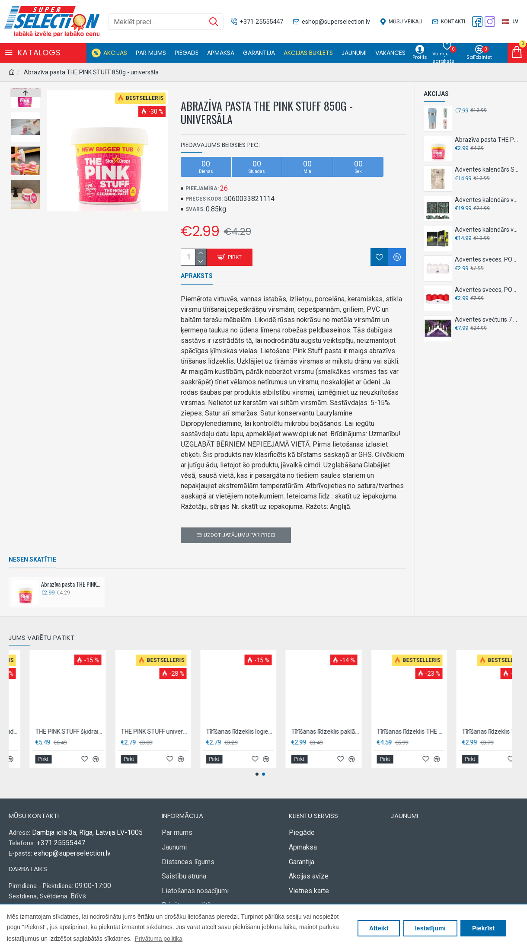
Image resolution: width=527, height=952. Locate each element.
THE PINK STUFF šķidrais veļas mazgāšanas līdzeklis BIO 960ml (243, 720)
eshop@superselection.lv (72, 842)
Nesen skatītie (32, 548)
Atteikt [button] (379, 928)
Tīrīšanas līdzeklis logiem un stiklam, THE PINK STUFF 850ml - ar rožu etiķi (413, 720)
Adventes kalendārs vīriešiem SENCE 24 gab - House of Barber (486, 199)
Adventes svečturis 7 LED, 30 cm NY (486, 319)
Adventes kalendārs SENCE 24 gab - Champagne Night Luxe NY (486, 169)
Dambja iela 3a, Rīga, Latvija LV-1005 (87, 822)
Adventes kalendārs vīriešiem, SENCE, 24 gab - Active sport (486, 229)
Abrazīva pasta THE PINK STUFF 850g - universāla (71, 573)
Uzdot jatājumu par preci (239, 524)
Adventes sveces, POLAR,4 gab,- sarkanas (486, 289)
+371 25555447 (61, 832)
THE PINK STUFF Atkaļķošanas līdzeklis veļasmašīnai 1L (72, 720)
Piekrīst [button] (483, 928)
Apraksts (197, 275)
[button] (25, 207)
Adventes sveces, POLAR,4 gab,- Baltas (486, 259)
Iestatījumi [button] (430, 928)
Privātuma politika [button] (158, 938)
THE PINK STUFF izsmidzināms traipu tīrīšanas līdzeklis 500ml (158, 720)
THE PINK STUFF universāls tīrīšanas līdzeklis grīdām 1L (328, 720)
